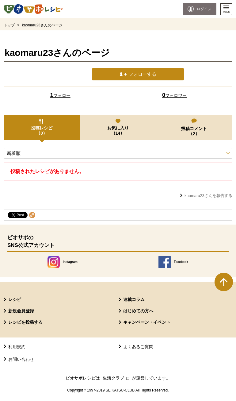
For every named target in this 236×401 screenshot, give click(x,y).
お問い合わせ (21, 359)
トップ (9, 25)
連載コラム (134, 299)
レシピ (14, 299)
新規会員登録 (21, 310)
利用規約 (16, 346)
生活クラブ (117, 378)
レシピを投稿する (25, 322)
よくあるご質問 (138, 346)
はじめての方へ (138, 310)
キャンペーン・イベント (146, 322)
